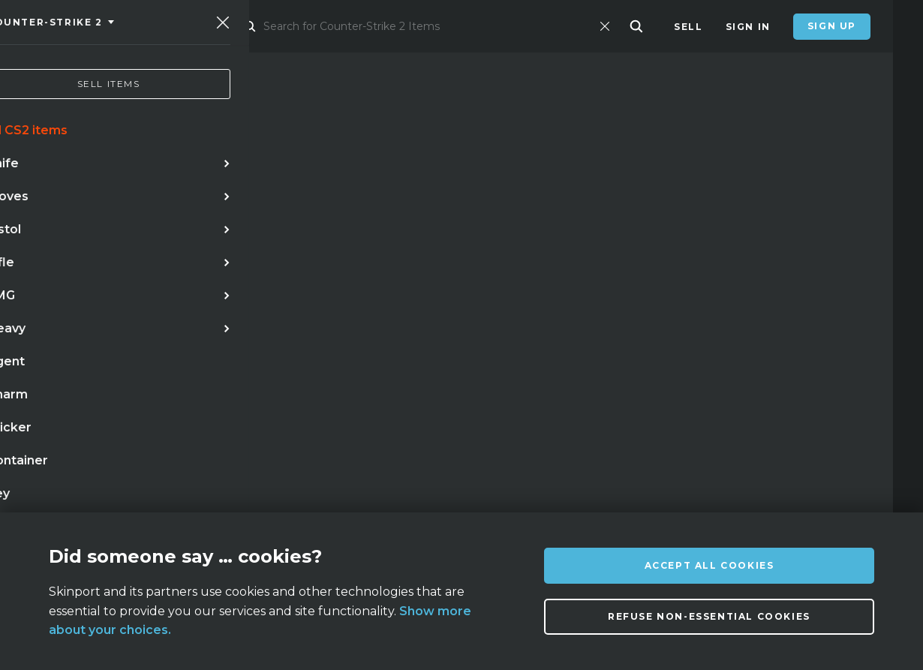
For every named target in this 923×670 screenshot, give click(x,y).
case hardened (81, 399)
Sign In (748, 26)
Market (256, 26)
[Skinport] (114, 26)
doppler (195, 368)
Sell (688, 26)
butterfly (320, 368)
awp (254, 368)
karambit (120, 368)
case (292, 399)
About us (150, 500)
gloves (394, 368)
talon (238, 399)
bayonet (173, 399)
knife (53, 368)
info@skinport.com (803, 497)
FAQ (258, 500)
